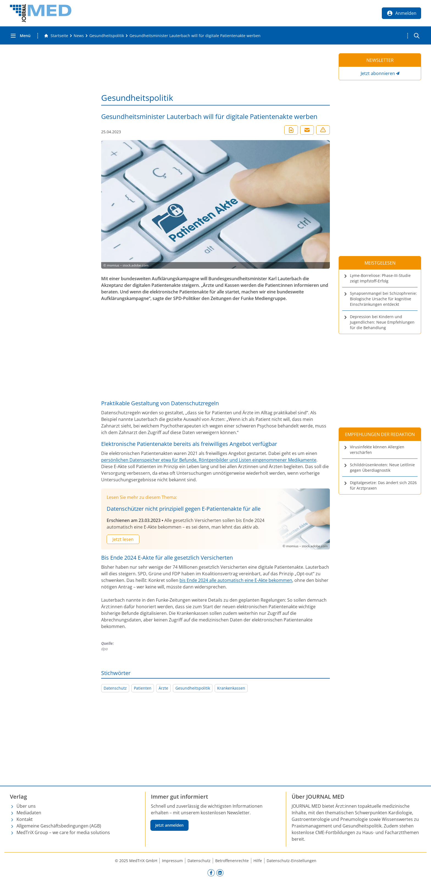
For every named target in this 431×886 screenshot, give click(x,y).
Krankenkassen (231, 688)
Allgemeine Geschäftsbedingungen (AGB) (58, 826)
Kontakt (24, 819)
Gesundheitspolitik (192, 688)
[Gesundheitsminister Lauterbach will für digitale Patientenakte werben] (195, 35)
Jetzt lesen (123, 539)
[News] (79, 35)
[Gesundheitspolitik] (106, 35)
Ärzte (163, 688)
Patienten (142, 688)
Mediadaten (28, 813)
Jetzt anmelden (169, 825)
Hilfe (257, 860)
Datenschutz (115, 688)
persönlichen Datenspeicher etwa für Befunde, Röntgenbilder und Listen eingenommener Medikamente (208, 460)
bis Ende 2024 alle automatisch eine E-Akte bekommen (235, 580)
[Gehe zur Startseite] (56, 35)
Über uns (26, 806)
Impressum (172, 860)
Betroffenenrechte (232, 860)
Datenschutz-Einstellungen (291, 860)
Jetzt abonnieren (378, 73)
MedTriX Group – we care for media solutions (63, 832)
